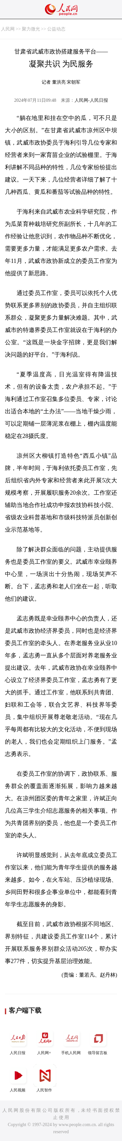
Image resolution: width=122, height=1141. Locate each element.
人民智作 (45, 1078)
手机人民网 (71, 1041)
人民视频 (18, 1078)
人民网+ (45, 1041)
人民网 (8, 29)
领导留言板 (98, 1041)
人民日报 (18, 1041)
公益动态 (56, 29)
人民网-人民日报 (91, 100)
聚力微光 (31, 29)
